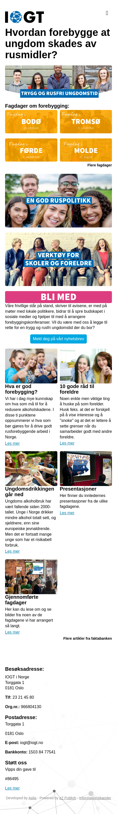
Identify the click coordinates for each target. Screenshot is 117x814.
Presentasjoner (78, 489)
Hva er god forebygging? (21, 389)
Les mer (12, 443)
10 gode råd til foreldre (77, 389)
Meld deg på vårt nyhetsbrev (58, 339)
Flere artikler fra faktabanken (87, 638)
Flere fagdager (100, 165)
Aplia (32, 798)
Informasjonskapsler (95, 798)
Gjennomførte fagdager (21, 599)
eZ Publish (67, 798)
